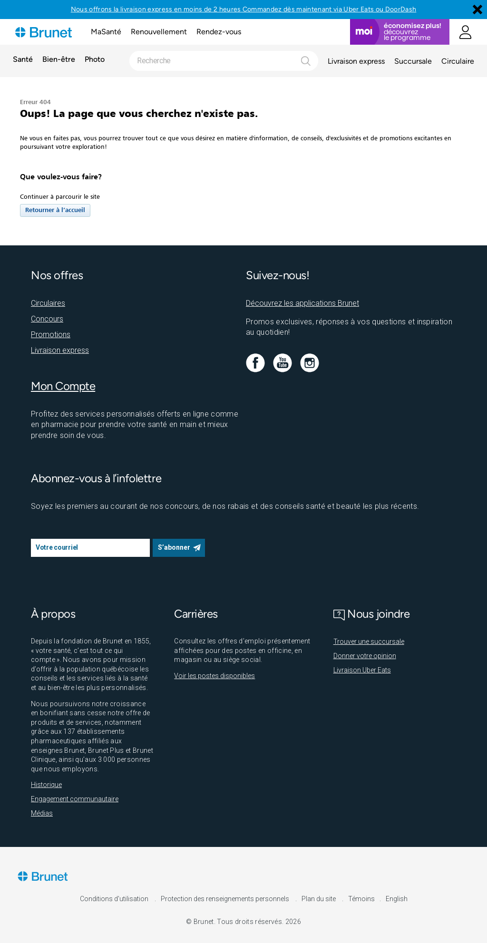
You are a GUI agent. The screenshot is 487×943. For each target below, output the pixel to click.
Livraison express (356, 61)
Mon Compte (63, 386)
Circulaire (457, 61)
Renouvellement (159, 31)
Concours (47, 318)
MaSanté (106, 31)
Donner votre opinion (364, 656)
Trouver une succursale (368, 641)
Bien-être (58, 60)
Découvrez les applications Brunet (302, 303)
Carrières (196, 614)
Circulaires (48, 303)
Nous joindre (371, 614)
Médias (42, 813)
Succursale (413, 61)
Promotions (50, 334)
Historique (46, 784)
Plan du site (319, 899)
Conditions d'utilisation (115, 899)
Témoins (361, 899)
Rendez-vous (218, 31)
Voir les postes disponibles (214, 676)
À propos (53, 614)
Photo (95, 60)
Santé (23, 60)
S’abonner (174, 547)
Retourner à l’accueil (55, 210)
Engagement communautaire (74, 799)
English (397, 899)
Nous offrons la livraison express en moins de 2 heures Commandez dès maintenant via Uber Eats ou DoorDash (244, 9)
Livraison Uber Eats (362, 670)
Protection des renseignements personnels (226, 899)
